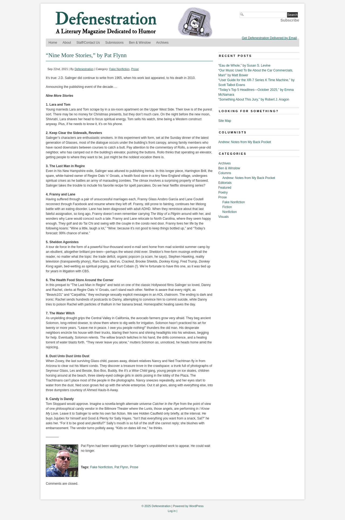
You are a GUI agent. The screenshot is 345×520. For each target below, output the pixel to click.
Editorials (225, 183)
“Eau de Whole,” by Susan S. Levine (244, 65)
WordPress (196, 506)
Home (53, 42)
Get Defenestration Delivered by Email (269, 38)
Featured (224, 188)
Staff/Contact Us (88, 42)
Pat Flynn (121, 467)
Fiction (227, 207)
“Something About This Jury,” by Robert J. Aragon (253, 99)
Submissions (114, 42)
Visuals (223, 217)
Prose (135, 69)
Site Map (224, 121)
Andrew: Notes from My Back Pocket (244, 142)
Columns (224, 173)
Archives (162, 42)
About (67, 42)
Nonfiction (229, 212)
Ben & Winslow (140, 42)
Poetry (223, 192)
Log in (171, 510)
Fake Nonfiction (119, 69)
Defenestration (84, 69)
